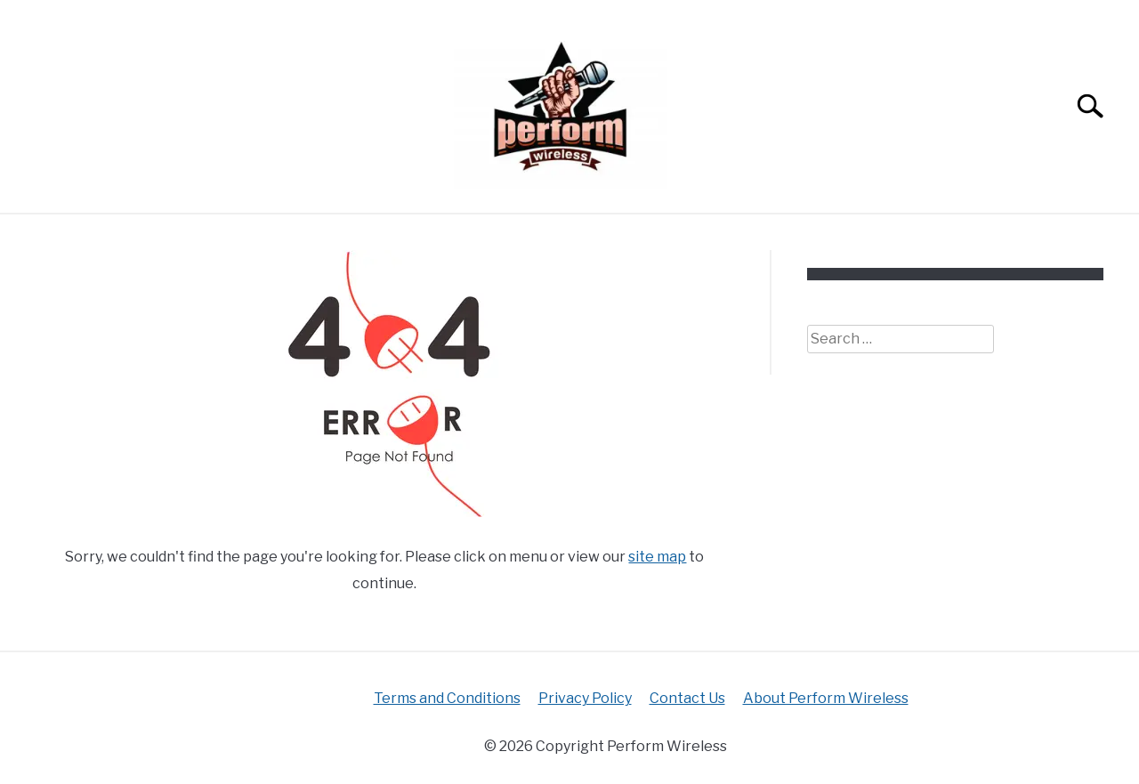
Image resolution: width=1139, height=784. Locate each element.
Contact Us (687, 698)
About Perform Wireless (826, 698)
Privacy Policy (585, 698)
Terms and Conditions (447, 698)
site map (657, 556)
